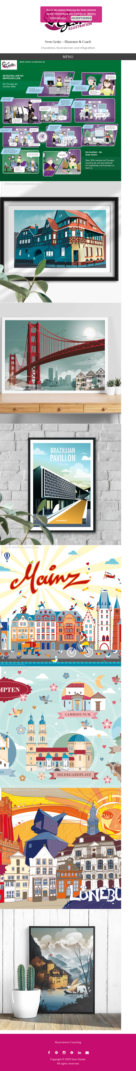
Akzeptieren (81, 18)
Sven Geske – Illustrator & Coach (68, 42)
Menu (68, 56)
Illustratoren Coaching (68, 1042)
